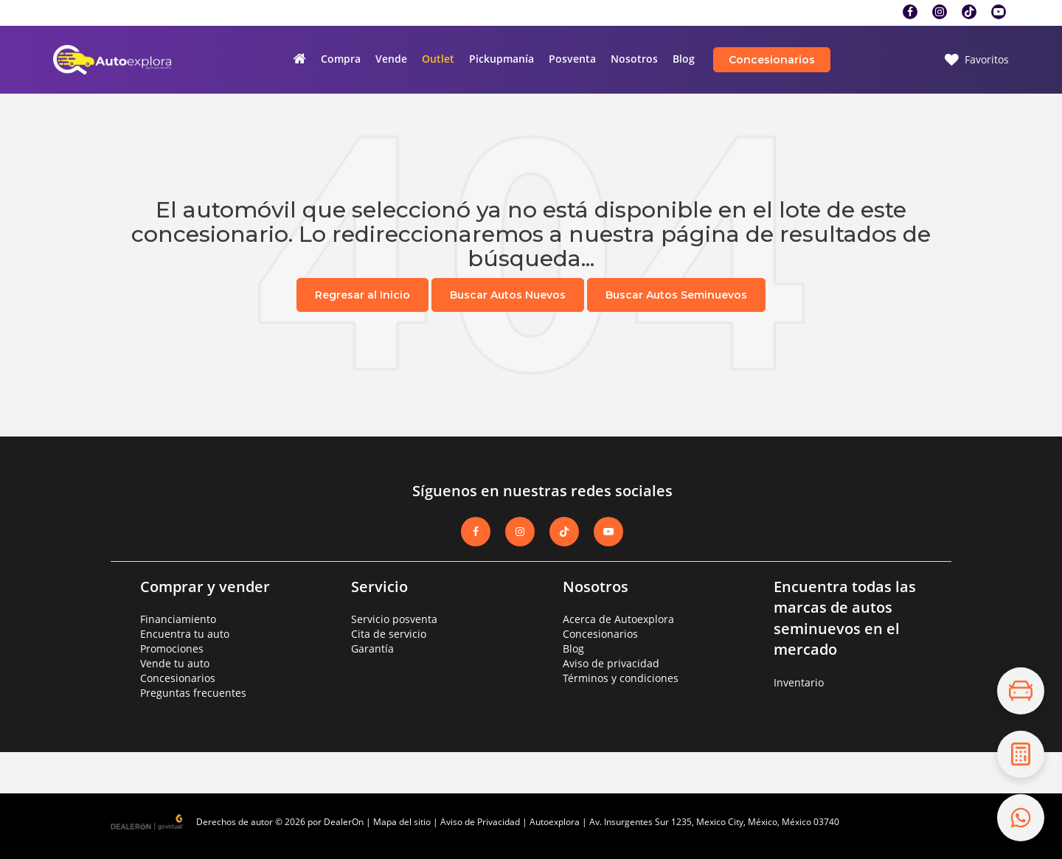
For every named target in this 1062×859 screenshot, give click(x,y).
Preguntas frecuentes (193, 693)
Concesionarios (772, 59)
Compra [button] (341, 59)
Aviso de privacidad (611, 663)
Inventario (799, 682)
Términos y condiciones (620, 678)
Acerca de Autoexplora (618, 619)
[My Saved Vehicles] (977, 59)
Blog (684, 59)
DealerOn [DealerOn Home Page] (344, 821)
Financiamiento (178, 619)
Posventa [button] (572, 59)
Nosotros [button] (634, 59)
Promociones (172, 648)
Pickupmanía (501, 59)
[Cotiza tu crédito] (1020, 754)
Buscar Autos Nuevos (508, 295)
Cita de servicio (388, 634)
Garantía (372, 648)
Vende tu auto (174, 663)
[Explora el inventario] (1020, 690)
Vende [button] (391, 59)
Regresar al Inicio (362, 295)
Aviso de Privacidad (480, 821)
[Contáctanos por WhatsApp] (1020, 817)
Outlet (438, 59)
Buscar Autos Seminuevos (676, 295)
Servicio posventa (394, 619)
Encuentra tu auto (184, 634)
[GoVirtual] (148, 821)
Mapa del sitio (402, 821)
